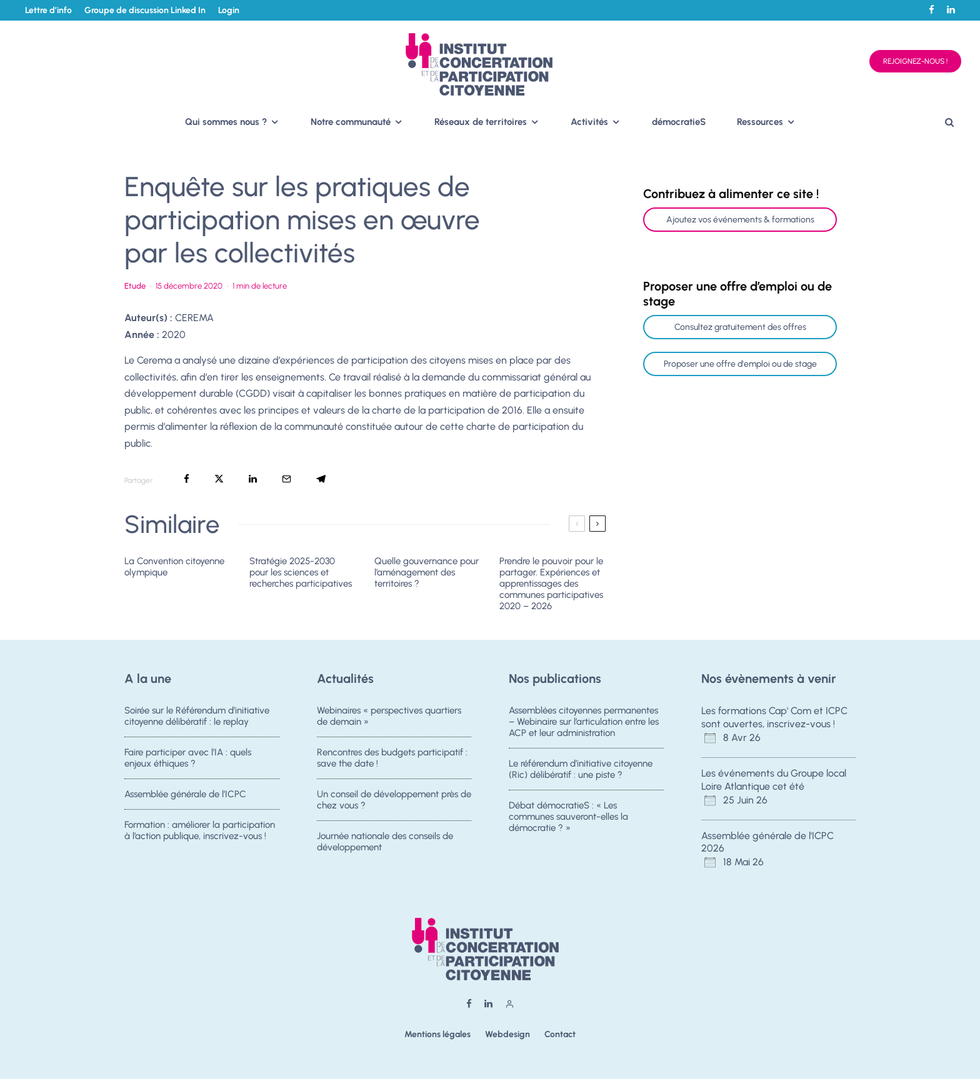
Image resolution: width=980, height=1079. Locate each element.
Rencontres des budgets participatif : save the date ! (392, 758)
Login (228, 10)
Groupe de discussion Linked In (145, 10)
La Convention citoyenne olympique (174, 566)
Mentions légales (437, 1034)
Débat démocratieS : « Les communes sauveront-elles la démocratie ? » (568, 818)
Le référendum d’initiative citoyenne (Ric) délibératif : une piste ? (580, 769)
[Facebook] (931, 9)
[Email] (286, 479)
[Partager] (186, 479)
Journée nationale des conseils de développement (385, 848)
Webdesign (507, 1034)
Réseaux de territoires (480, 121)
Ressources (760, 121)
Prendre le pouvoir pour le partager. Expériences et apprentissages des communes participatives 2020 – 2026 (551, 583)
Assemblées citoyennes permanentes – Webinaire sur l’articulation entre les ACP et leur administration (584, 721)
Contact (560, 1034)
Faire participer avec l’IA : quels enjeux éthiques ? (187, 758)
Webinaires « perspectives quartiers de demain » (389, 716)
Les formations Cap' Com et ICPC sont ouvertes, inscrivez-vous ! (774, 717)
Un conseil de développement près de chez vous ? (394, 801)
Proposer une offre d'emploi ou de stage (740, 364)
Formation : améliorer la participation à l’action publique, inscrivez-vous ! (199, 837)
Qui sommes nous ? (226, 121)
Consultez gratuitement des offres (740, 327)
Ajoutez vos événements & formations (740, 219)
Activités (589, 121)
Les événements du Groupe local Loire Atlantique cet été (773, 779)
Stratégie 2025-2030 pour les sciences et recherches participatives (300, 572)
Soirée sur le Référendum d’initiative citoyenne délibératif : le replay (196, 716)
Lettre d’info (48, 10)
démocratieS (679, 121)
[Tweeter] (219, 479)
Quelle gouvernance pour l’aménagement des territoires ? (426, 572)
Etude (135, 286)
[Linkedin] (951, 9)
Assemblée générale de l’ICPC (185, 796)
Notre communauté (351, 121)
